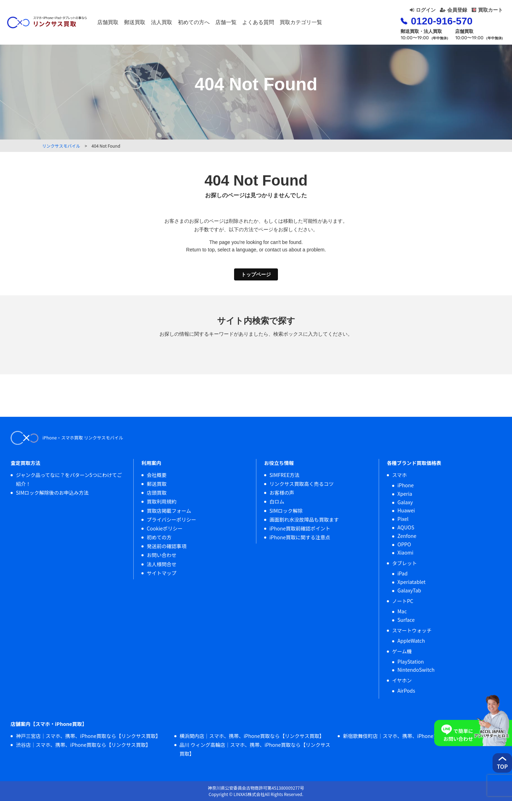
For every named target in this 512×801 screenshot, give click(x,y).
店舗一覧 (244, 24)
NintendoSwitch (416, 669)
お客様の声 (281, 492)
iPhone (405, 485)
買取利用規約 (161, 501)
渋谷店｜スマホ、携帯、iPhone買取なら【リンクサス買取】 (83, 744)
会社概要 (157, 474)
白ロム (276, 501)
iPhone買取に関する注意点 (299, 537)
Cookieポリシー (164, 528)
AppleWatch (411, 640)
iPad (402, 573)
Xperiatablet (411, 581)
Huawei (406, 510)
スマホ (399, 474)
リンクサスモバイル (61, 146)
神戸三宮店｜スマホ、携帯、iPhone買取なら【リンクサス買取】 (88, 735)
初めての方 (159, 537)
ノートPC (402, 600)
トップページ (256, 274)
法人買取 (180, 24)
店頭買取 (157, 492)
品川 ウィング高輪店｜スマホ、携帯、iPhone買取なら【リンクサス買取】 (255, 749)
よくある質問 (277, 24)
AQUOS (405, 527)
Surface (406, 619)
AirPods (406, 690)
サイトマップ (161, 572)
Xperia (404, 493)
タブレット (404, 563)
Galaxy (405, 502)
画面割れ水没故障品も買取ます (304, 519)
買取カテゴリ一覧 (319, 24)
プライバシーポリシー (171, 519)
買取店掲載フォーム (169, 510)
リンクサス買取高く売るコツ (301, 483)
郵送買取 (153, 24)
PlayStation (410, 661)
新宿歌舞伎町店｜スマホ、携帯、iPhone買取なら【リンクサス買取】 (420, 735)
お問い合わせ (161, 554)
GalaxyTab (409, 590)
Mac (402, 611)
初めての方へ (212, 24)
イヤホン (402, 680)
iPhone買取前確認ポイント (299, 528)
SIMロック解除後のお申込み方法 (52, 492)
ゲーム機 (402, 651)
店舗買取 (126, 24)
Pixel (402, 518)
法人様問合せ (161, 564)
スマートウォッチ (412, 630)
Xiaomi (405, 552)
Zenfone (407, 535)
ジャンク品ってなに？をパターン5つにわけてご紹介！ (69, 479)
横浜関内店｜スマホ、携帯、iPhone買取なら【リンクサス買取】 (252, 735)
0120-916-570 (426, 24)
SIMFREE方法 (284, 474)
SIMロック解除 (286, 510)
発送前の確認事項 (166, 546)
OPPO (404, 544)
